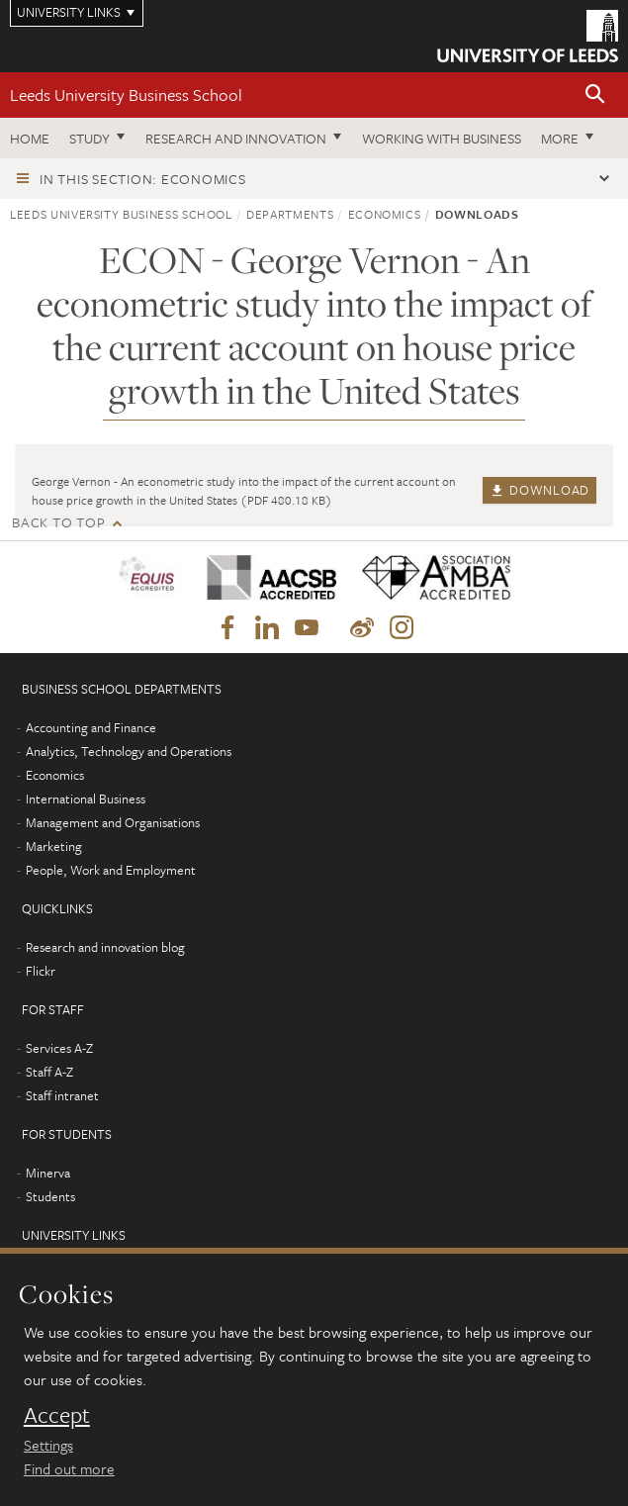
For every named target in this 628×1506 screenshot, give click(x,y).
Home (29, 138)
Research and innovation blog (105, 947)
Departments (289, 214)
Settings (48, 1445)
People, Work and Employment (111, 870)
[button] (595, 95)
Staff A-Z (49, 1072)
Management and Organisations (113, 822)
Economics (384, 214)
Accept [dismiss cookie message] (57, 1415)
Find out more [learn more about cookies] (69, 1468)
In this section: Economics (143, 178)
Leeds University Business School (126, 94)
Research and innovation (235, 138)
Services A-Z (59, 1048)
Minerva (48, 1172)
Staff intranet (62, 1095)
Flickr (40, 971)
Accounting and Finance (91, 727)
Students (50, 1196)
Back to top (58, 522)
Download (539, 490)
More (560, 138)
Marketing (54, 846)
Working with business (441, 138)
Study (89, 138)
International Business (85, 798)
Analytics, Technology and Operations (128, 751)
